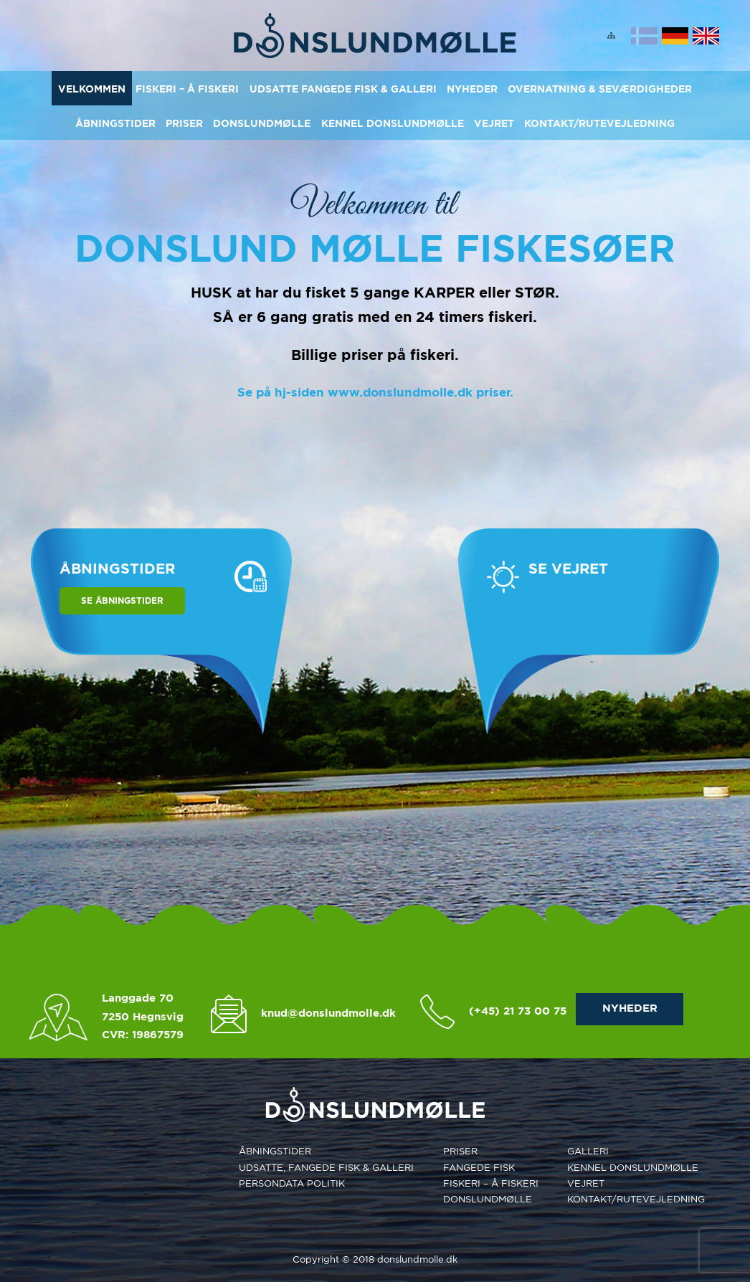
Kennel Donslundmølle (392, 123)
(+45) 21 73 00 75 (517, 1011)
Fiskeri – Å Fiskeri (187, 89)
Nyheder (472, 89)
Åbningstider (115, 123)
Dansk (644, 35)
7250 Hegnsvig (143, 1016)
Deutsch (675, 35)
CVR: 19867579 (143, 1034)
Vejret (494, 123)
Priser (184, 123)
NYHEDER (630, 1008)
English (706, 35)
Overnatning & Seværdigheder (600, 89)
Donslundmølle (261, 123)
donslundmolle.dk (417, 1259)
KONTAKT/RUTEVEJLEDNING (599, 123)
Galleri (588, 1151)
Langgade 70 (138, 998)
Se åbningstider (122, 600)
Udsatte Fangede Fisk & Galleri (343, 89)
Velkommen (91, 89)
